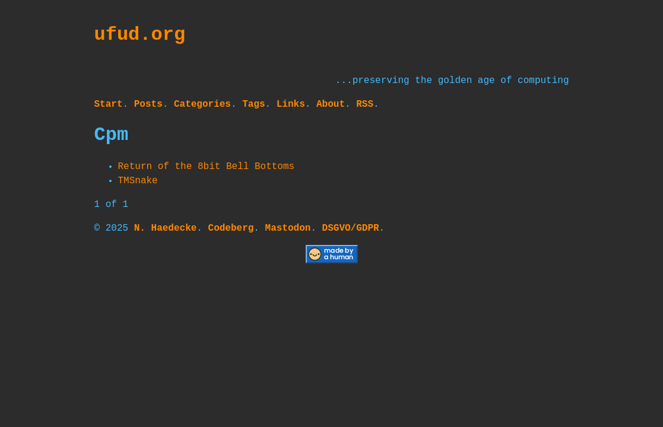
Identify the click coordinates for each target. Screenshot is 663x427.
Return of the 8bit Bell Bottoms (206, 166)
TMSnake (138, 180)
